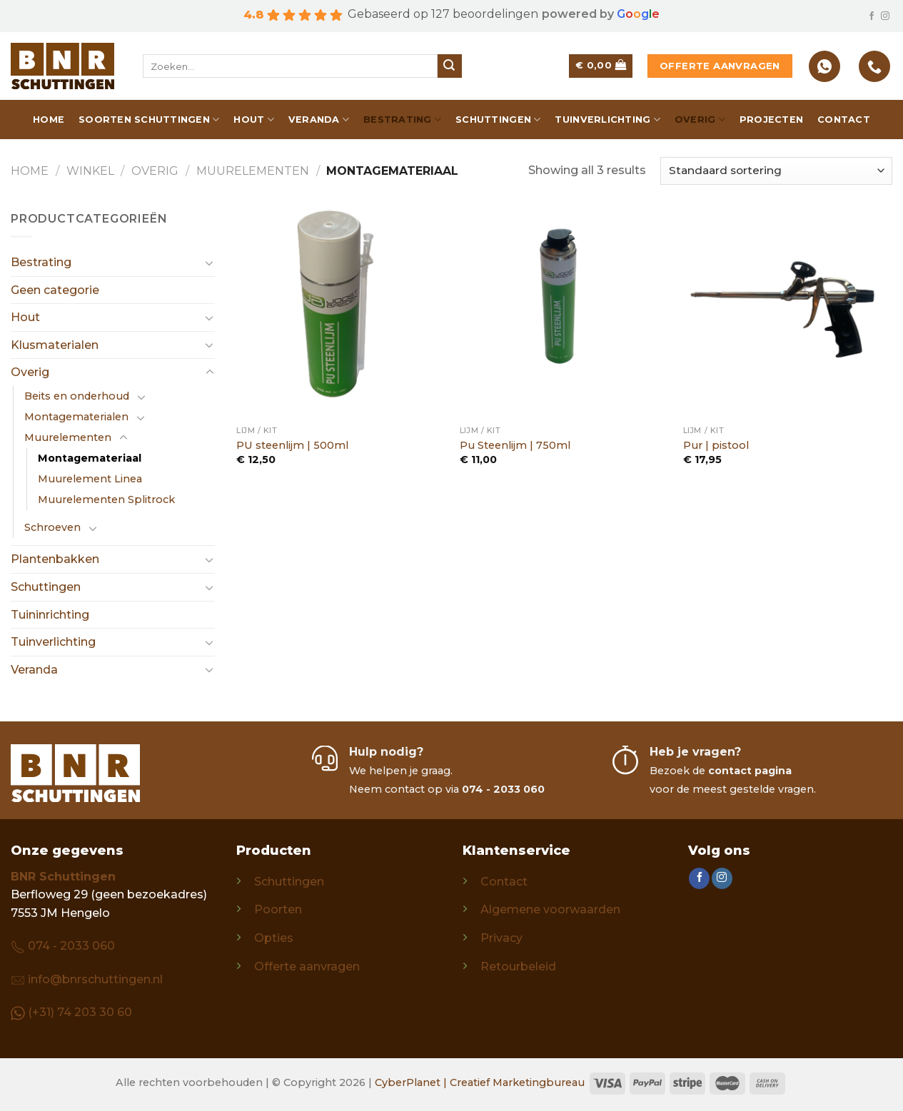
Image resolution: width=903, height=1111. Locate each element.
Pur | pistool (716, 445)
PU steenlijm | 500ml (292, 445)
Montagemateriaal (89, 458)
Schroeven (52, 527)
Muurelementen (252, 171)
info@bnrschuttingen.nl (95, 979)
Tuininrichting (50, 615)
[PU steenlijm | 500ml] (340, 314)
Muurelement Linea (90, 478)
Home (48, 119)
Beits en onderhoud (76, 396)
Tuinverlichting (607, 119)
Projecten (771, 119)
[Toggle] (210, 262)
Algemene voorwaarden (550, 909)
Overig (700, 119)
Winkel (90, 171)
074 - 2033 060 (71, 946)
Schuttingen (497, 119)
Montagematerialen (76, 416)
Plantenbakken (55, 559)
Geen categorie (55, 290)
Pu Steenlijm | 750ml (515, 445)
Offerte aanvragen (307, 966)
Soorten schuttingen (149, 119)
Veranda (318, 119)
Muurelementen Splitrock (106, 499)
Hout (253, 119)
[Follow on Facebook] (871, 16)
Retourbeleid (518, 966)
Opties (273, 938)
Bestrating (402, 119)
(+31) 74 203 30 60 (80, 1012)
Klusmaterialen (55, 345)
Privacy (501, 938)
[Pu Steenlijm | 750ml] (564, 314)
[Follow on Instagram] (885, 16)
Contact (843, 119)
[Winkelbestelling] (776, 171)
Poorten (278, 909)
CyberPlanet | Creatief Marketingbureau (480, 1082)
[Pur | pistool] (787, 314)
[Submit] (450, 66)
